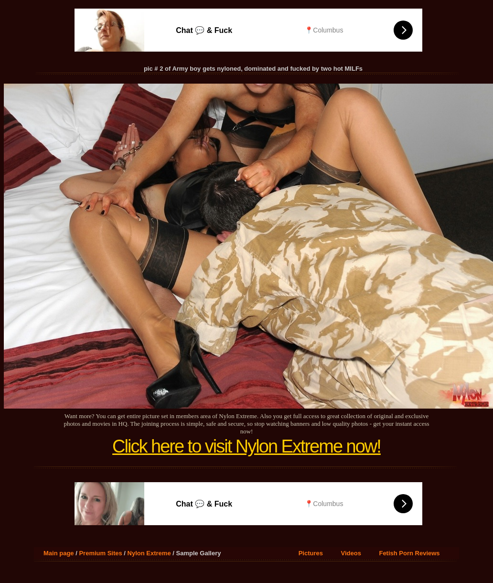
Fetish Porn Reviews (409, 553)
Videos (351, 553)
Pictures (311, 553)
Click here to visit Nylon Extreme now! (246, 446)
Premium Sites (100, 553)
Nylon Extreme (149, 553)
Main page (58, 553)
